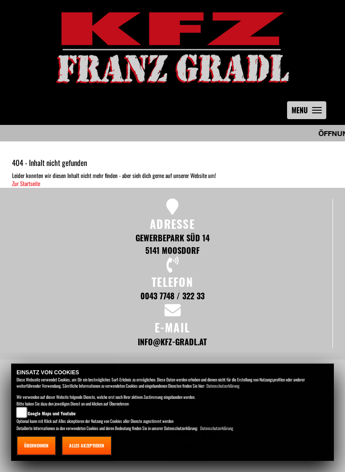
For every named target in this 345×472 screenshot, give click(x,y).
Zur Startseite (26, 183)
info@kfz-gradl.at (172, 341)
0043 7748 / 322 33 (172, 296)
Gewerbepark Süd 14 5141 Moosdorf (172, 244)
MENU (309, 112)
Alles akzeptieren (86, 445)
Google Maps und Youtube (52, 413)
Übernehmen (36, 445)
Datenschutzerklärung (222, 385)
